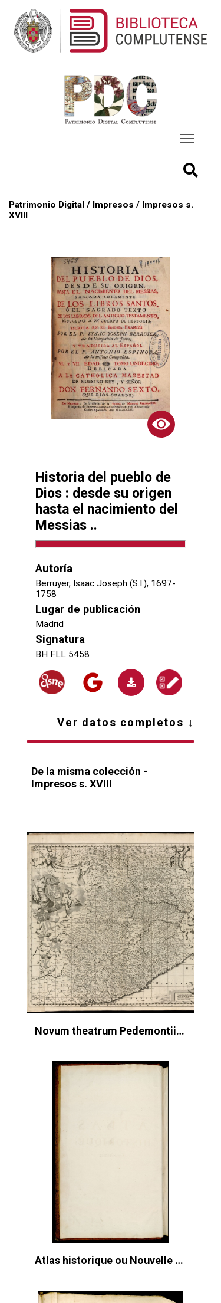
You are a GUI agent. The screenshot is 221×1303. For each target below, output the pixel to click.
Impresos (113, 204)
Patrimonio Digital (46, 204)
